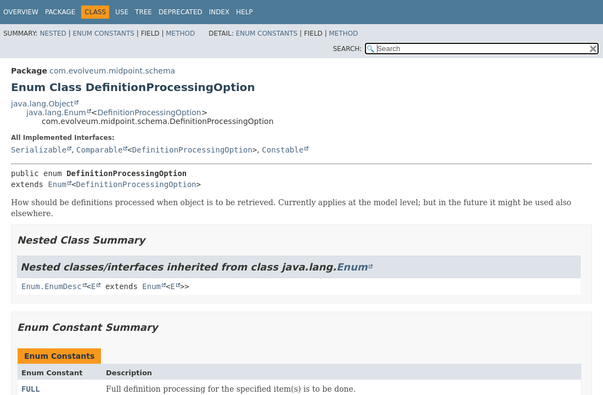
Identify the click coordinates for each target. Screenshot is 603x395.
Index (219, 12)
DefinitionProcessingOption (149, 112)
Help (244, 12)
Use (121, 12)
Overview (20, 12)
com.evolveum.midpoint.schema (112, 70)
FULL (30, 389)
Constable (282, 149)
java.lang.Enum (56, 112)
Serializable (38, 149)
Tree (143, 12)
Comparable (99, 149)
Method (180, 33)
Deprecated (180, 12)
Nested (53, 33)
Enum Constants (103, 33)
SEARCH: (347, 49)
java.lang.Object (42, 103)
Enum (57, 184)
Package (60, 12)
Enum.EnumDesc (51, 286)
